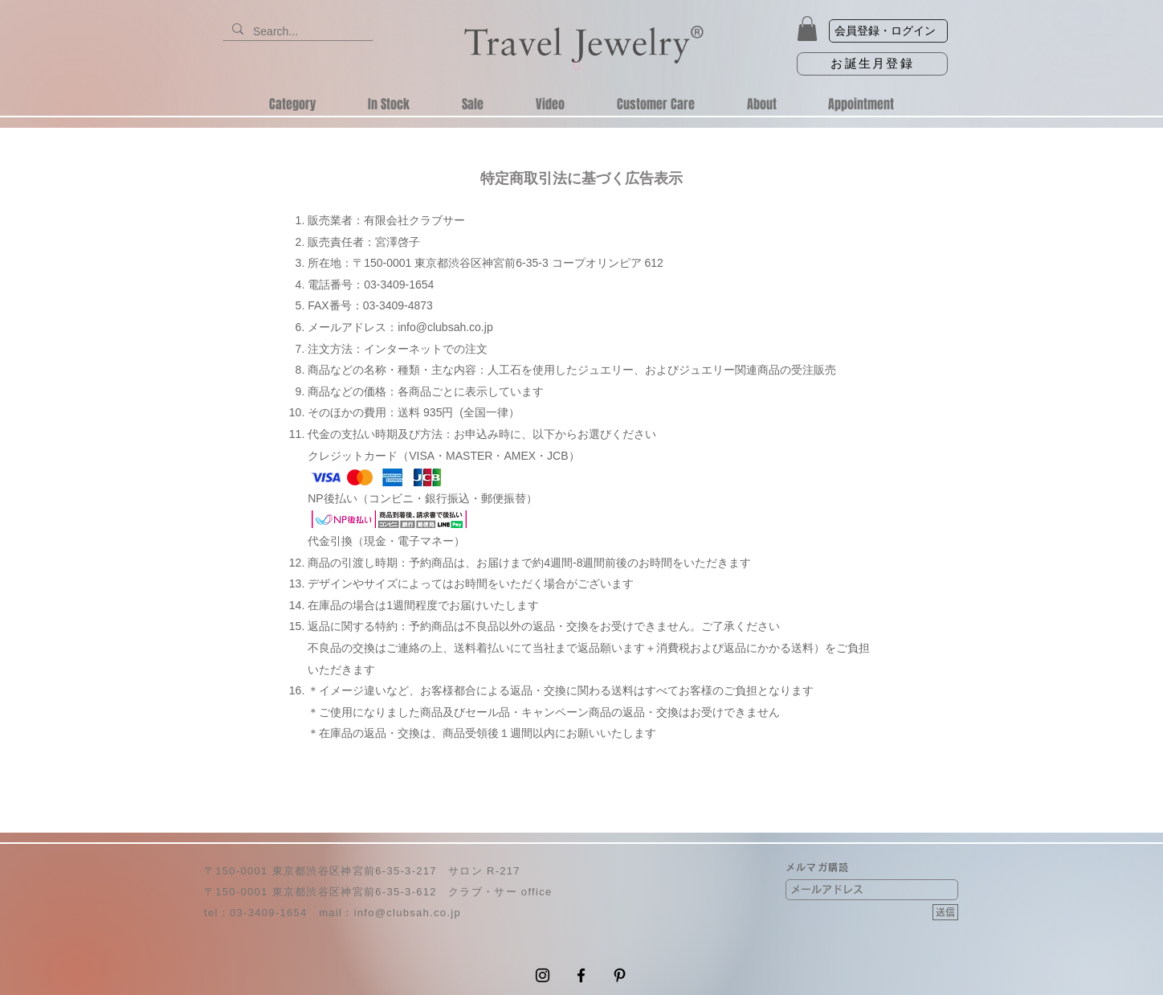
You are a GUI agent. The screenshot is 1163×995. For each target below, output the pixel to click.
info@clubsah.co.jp (445, 327)
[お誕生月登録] (872, 64)
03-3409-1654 (269, 913)
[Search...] (296, 32)
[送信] (945, 912)
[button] (807, 28)
